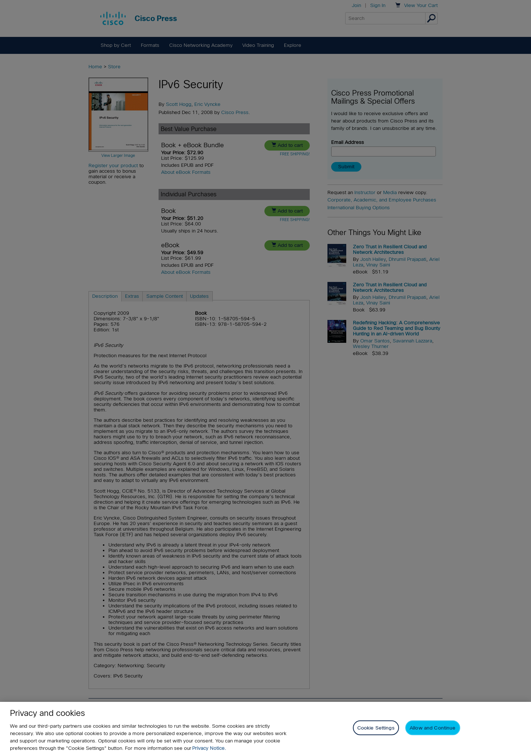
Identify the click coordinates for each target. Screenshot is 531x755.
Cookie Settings (376, 728)
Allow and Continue (432, 728)
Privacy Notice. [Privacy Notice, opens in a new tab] (209, 748)
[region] (265, 728)
